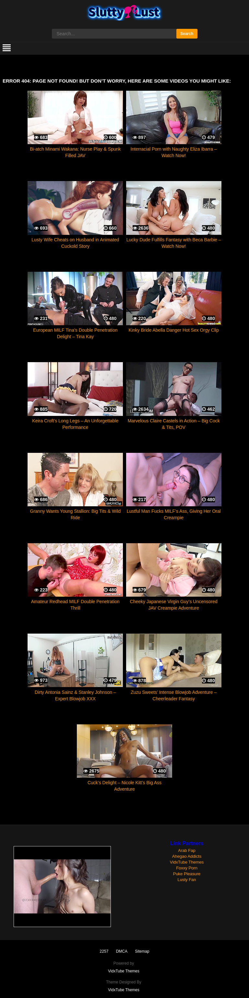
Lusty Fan (186, 879)
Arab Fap (186, 850)
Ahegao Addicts (186, 856)
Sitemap (142, 951)
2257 (104, 951)
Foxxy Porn (186, 868)
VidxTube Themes (187, 862)
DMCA (121, 951)
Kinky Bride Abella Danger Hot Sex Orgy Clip (173, 330)
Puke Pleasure (187, 873)
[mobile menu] (6, 48)
